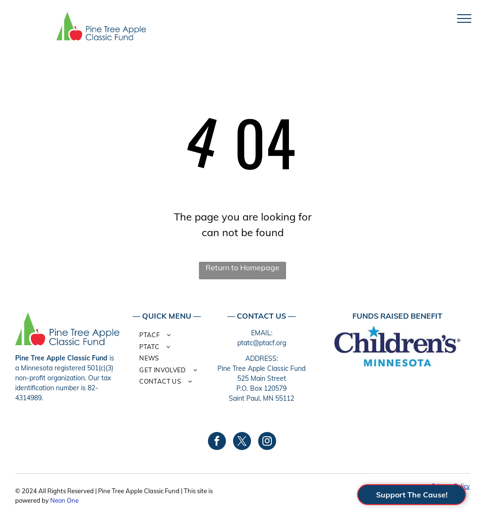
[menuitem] (170, 336)
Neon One (64, 500)
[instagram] (267, 442)
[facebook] (217, 442)
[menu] (464, 18)
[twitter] (242, 442)
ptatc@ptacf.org (261, 343)
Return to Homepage (242, 267)
